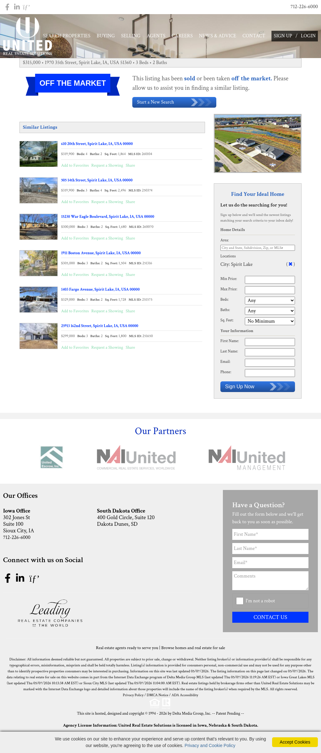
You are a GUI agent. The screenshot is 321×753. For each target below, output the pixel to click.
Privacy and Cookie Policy (210, 745)
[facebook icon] (8, 581)
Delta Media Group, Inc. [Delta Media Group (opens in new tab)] (191, 715)
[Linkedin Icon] (17, 7)
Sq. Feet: (227, 321)
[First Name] (270, 536)
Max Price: (228, 290)
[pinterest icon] (34, 581)
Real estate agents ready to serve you (127, 649)
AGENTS (156, 36)
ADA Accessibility (184, 696)
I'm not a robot (260, 602)
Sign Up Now (257, 388)
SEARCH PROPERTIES (66, 36)
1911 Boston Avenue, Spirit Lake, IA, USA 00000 (101, 254)
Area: (224, 241)
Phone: (225, 373)
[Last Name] (270, 550)
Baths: (225, 311)
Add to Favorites (75, 167)
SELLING (130, 36)
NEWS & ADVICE (217, 36)
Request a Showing (107, 167)
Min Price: (228, 280)
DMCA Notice (157, 696)
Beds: (224, 301)
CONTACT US (270, 618)
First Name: (229, 342)
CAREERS (182, 36)
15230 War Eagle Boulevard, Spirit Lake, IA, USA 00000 (107, 218)
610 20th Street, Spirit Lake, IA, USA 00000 (97, 145)
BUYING (106, 36)
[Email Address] (270, 564)
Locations (228, 257)
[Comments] (270, 582)
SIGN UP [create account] (283, 36)
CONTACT (254, 36)
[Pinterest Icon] (26, 7)
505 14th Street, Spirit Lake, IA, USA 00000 (97, 181)
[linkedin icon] (21, 581)
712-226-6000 (304, 6)
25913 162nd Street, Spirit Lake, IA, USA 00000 (99, 327)
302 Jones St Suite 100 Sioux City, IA (48, 522)
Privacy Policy (133, 696)
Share (130, 167)
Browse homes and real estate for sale (193, 649)
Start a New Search (174, 104)
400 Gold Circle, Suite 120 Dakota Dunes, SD (142, 519)
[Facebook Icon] (7, 7)
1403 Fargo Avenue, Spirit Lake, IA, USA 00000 (100, 290)
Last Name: (229, 353)
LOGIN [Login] (308, 36)
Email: (225, 363)
